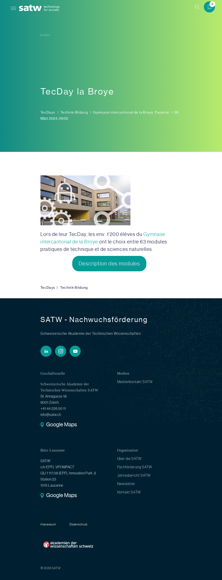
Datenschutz (78, 524)
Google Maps (61, 425)
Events (45, 35)
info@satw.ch (50, 415)
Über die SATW (129, 458)
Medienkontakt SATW (135, 382)
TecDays (48, 112)
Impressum (48, 524)
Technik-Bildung (74, 112)
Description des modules (109, 263)
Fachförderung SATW (134, 467)
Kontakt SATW (129, 492)
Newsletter (126, 484)
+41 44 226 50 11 (53, 408)
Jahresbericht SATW (134, 475)
